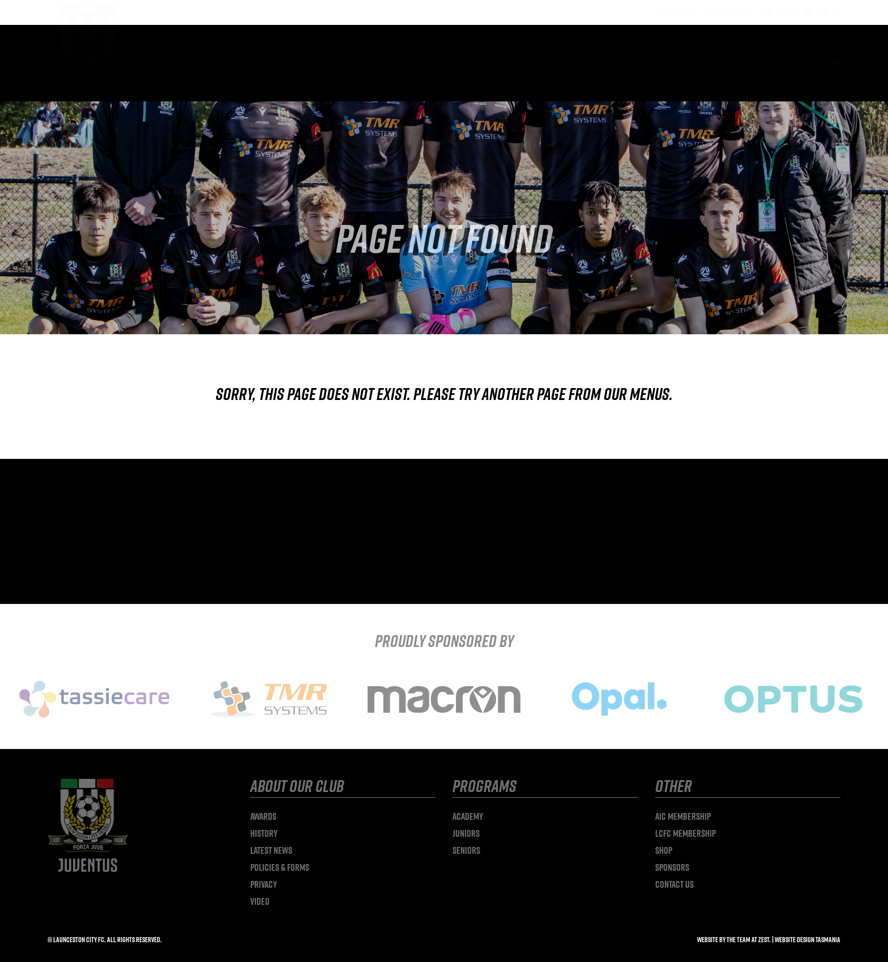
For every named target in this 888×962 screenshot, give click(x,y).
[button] (835, 12)
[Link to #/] (832, 63)
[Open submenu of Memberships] (689, 63)
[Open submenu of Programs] (591, 63)
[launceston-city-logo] (88, 7)
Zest (763, 939)
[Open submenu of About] (507, 63)
